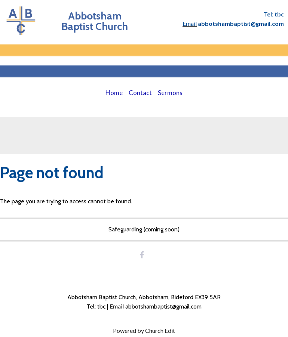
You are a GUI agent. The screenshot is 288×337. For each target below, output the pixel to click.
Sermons (170, 93)
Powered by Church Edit (144, 330)
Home (114, 93)
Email (117, 306)
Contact (140, 93)
